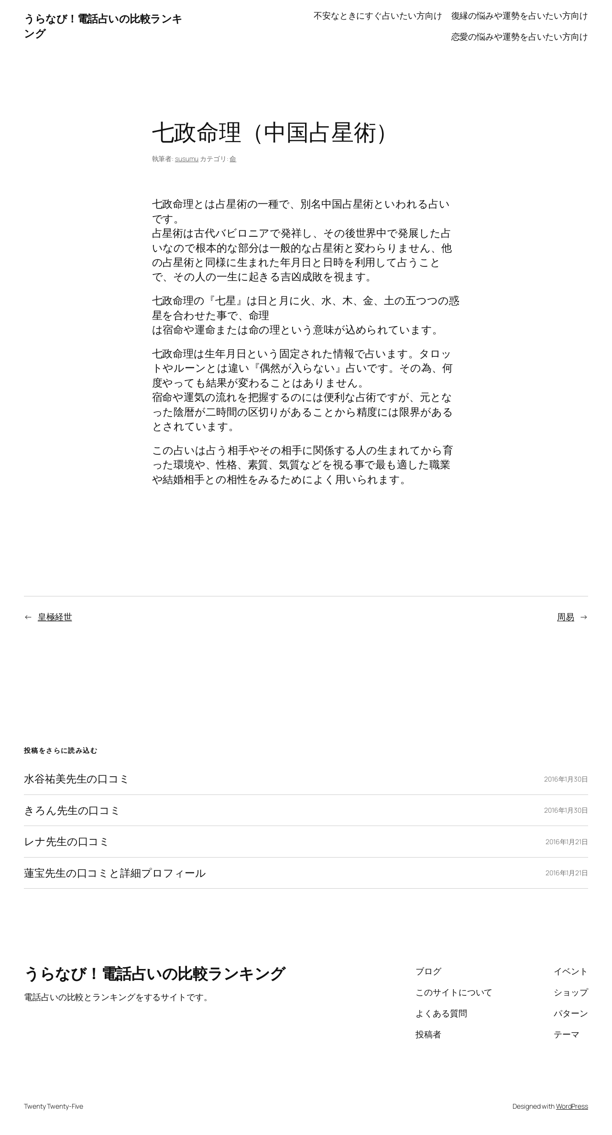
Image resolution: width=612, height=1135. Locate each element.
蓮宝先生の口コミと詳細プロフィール (115, 873)
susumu (186, 158)
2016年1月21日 (567, 841)
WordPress (572, 1106)
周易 (565, 616)
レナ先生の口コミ (67, 841)
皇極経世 (55, 616)
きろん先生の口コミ (72, 810)
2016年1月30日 (566, 778)
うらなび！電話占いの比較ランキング (154, 973)
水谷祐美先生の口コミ (77, 778)
